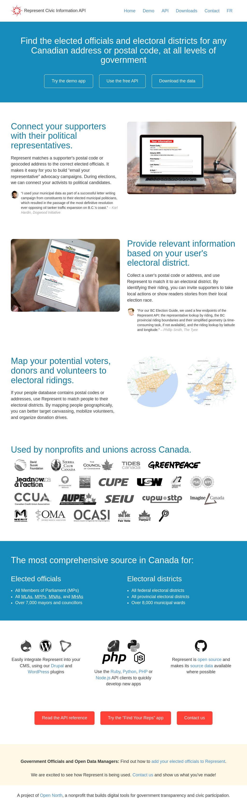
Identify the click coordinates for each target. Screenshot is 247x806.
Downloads (186, 10)
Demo (148, 10)
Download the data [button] (177, 81)
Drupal (57, 665)
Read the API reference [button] (64, 717)
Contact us (142, 775)
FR (230, 10)
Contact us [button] (194, 717)
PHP (143, 671)
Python (129, 671)
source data (201, 665)
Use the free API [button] (122, 81)
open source (209, 659)
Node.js (103, 677)
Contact (212, 10)
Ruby (115, 671)
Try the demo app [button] (68, 81)
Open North (51, 795)
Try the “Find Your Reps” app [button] (135, 717)
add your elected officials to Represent (188, 761)
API (165, 10)
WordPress (38, 671)
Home (130, 10)
